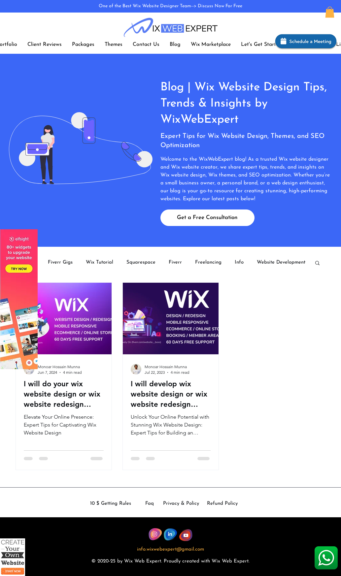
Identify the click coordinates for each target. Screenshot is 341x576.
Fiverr (175, 262)
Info (239, 262)
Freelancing (208, 262)
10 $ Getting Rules (110, 503)
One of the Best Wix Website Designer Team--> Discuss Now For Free (170, 6)
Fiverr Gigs (60, 262)
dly (177, 561)
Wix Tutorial (99, 262)
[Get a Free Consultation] (207, 217)
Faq (149, 503)
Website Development (281, 262)
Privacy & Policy (181, 503)
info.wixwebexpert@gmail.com (170, 549)
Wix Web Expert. (231, 561)
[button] (329, 12)
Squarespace (140, 262)
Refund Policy (222, 503)
